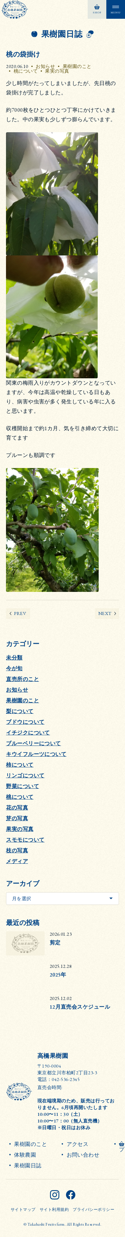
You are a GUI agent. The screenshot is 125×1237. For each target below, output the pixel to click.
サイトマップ (23, 1209)
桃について (26, 71)
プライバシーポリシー (93, 1209)
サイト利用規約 (54, 1209)
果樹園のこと (77, 66)
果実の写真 (57, 71)
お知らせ (45, 66)
